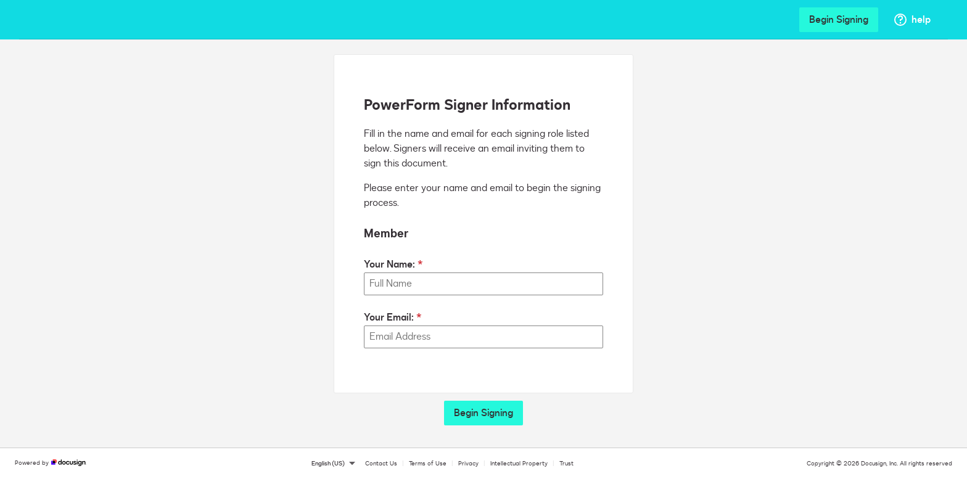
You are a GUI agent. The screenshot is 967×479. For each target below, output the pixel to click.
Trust (566, 463)
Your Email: (389, 317)
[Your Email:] (483, 336)
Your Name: (389, 264)
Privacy (468, 463)
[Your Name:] (483, 283)
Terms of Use (427, 463)
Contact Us (381, 463)
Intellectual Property (519, 463)
